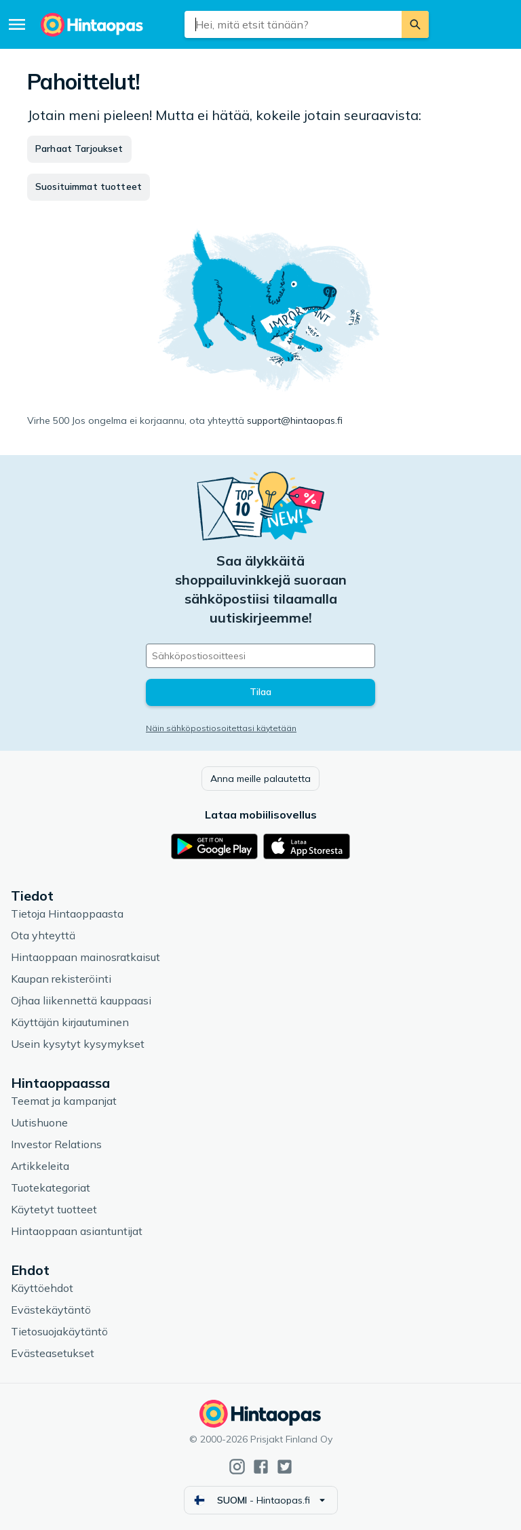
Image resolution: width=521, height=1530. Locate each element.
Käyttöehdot (42, 1288)
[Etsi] (415, 24)
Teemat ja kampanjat (64, 1100)
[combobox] (293, 24)
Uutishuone (39, 1122)
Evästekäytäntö (51, 1309)
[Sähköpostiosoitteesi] (260, 656)
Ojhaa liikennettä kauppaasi (81, 1000)
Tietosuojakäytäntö (59, 1331)
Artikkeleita (40, 1166)
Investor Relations (56, 1144)
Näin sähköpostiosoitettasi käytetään (221, 728)
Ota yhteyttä (43, 935)
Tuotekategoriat (50, 1187)
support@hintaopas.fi (295, 420)
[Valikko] (17, 24)
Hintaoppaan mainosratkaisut (85, 957)
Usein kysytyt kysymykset (77, 1044)
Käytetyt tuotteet (54, 1209)
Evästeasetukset (52, 1353)
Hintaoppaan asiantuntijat (76, 1231)
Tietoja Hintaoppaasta (67, 913)
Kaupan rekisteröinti (61, 978)
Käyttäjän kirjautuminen (70, 1022)
